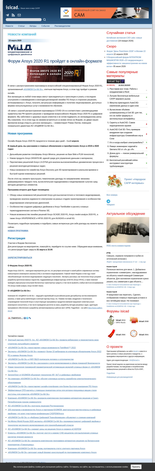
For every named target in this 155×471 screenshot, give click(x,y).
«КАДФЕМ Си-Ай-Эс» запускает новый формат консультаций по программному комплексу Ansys (52, 452)
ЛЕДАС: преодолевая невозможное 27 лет (122, 262)
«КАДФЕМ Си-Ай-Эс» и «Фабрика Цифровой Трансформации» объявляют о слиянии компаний (51, 417)
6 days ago (131, 287)
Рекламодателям (62, 26)
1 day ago (142, 262)
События (45, 26)
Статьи (21, 26)
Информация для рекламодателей (119, 377)
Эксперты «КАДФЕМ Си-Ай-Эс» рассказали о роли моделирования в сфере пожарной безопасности (54, 363)
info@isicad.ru (134, 360)
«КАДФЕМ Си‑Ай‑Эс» (33, 89)
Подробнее (111, 373)
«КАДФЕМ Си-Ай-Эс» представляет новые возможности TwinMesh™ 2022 (42, 348)
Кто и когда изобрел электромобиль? (126, 142)
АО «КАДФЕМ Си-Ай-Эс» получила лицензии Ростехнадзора (36, 406)
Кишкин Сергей (112, 266)
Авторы (33, 26)
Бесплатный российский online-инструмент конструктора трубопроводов (124, 163)
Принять (136, 467)
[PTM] (108, 253)
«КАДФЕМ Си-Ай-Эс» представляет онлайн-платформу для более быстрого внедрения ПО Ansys (52, 386)
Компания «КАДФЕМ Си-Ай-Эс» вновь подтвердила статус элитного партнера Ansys (46, 448)
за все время (124, 85)
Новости (9, 26)
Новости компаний (22, 34)
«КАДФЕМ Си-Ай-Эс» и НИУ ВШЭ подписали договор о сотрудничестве (41, 359)
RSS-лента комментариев (118, 246)
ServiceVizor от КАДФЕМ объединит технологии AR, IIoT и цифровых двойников (44, 375)
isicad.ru (136, 351)
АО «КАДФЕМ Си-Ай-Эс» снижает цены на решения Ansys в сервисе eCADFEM (44, 429)
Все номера (112, 195)
